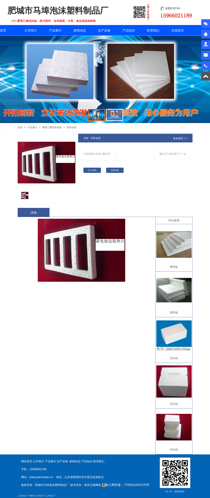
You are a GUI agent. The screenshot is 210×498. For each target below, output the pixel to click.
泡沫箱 (174, 358)
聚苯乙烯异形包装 (52, 127)
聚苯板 (174, 266)
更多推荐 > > (180, 138)
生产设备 (104, 30)
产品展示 (55, 30)
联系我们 (153, 30)
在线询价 (115, 170)
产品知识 (128, 30)
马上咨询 (92, 170)
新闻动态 (79, 30)
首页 (3, 30)
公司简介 (30, 30)
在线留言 (177, 30)
